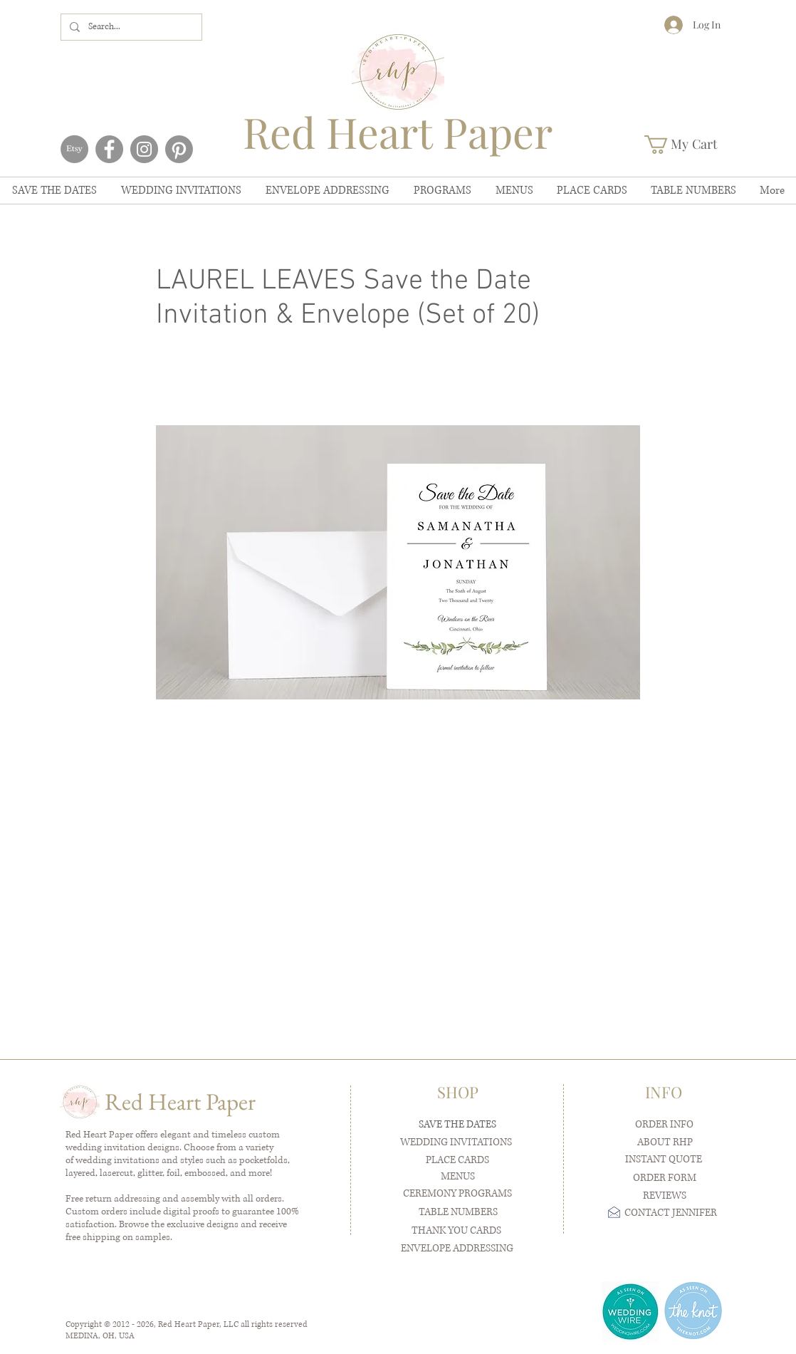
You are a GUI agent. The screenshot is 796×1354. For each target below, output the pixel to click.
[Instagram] (144, 149)
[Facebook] (109, 149)
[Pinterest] (179, 149)
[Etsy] (74, 149)
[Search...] (130, 27)
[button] (690, 144)
